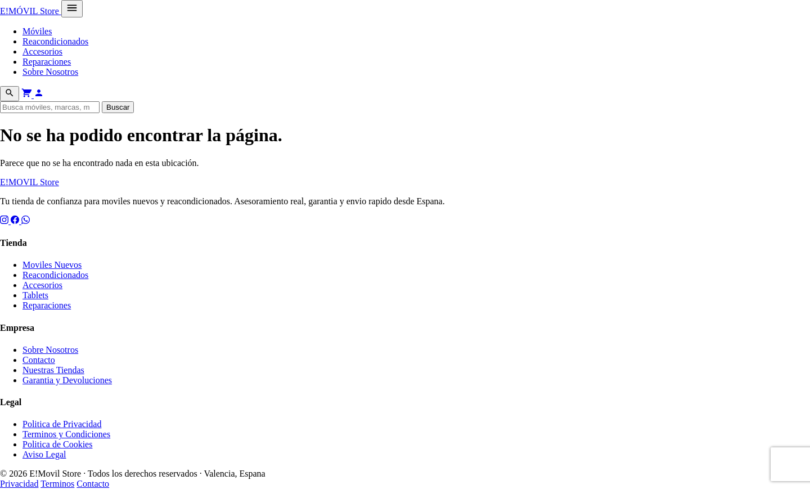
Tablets (35, 295)
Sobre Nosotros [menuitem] (50, 72)
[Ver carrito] (27, 95)
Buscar (117, 107)
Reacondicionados (55, 275)
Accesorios (42, 285)
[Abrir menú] (72, 8)
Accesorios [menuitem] (42, 51)
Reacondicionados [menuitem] (55, 41)
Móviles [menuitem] (37, 31)
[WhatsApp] (25, 221)
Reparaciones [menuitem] (46, 61)
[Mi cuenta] (39, 95)
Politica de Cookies (57, 444)
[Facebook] (16, 221)
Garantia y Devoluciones (67, 380)
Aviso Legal (44, 454)
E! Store (30, 11)
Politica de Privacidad (61, 424)
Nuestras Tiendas (53, 370)
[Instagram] (5, 221)
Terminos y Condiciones (66, 434)
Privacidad (19, 483)
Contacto (38, 360)
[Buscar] (9, 93)
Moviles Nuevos (52, 265)
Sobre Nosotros (50, 350)
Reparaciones (46, 305)
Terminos (57, 483)
